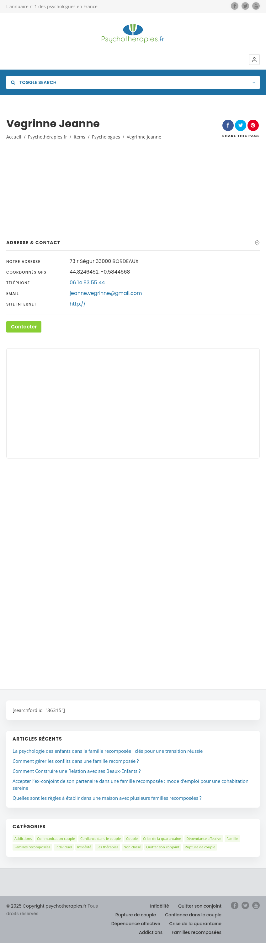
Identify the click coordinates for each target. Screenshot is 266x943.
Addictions (23, 838)
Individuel (64, 847)
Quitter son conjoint (162, 847)
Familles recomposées (32, 847)
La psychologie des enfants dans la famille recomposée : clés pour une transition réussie (108, 751)
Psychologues (106, 137)
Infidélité (84, 847)
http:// (78, 303)
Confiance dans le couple (100, 838)
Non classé (132, 847)
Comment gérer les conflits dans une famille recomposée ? (76, 761)
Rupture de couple (200, 847)
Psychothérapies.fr (47, 137)
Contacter (24, 326)
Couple (132, 838)
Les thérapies (107, 847)
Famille (232, 838)
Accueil (13, 137)
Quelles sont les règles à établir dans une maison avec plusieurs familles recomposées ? (107, 798)
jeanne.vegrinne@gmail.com (106, 293)
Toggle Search (33, 82)
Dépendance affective (203, 838)
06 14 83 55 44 (87, 282)
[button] (254, 59)
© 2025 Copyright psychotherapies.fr (46, 906)
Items (79, 137)
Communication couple (56, 838)
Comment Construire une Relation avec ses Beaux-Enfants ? (77, 771)
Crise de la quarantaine (162, 838)
